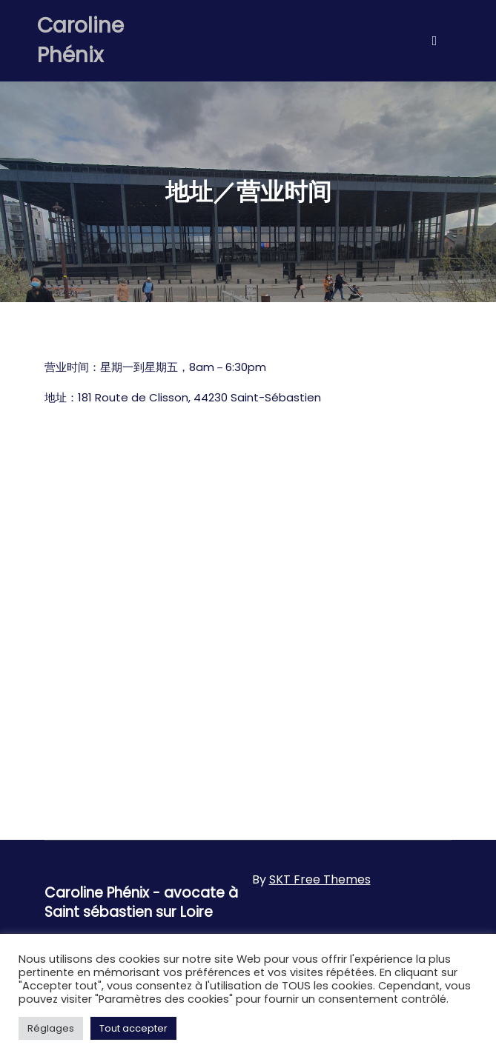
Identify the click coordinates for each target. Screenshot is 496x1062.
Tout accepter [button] (133, 1028)
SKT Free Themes (320, 879)
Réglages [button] (50, 1028)
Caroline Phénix (80, 40)
